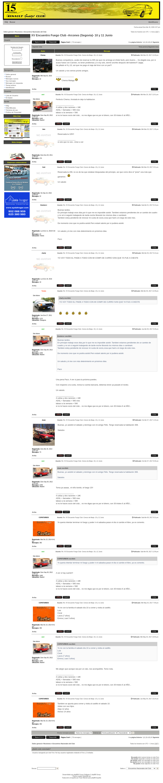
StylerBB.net (87, 776)
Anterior (139, 42)
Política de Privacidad (13, 112)
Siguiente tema (153, 47)
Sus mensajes (11, 81)
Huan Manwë (83, 778)
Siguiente (156, 42)
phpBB (76, 774)
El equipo (9, 98)
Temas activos (11, 85)
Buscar (12, 22)
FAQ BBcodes (11, 108)
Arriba (34, 89)
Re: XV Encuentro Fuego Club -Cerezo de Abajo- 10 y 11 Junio (81, 55)
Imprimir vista (37, 47)
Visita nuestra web (17, 138)
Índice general (8, 32)
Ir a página (132, 42)
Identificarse (153, 22)
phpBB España (96, 778)
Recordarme (17, 59)
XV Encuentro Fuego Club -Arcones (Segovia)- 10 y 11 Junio (71, 35)
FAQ (6, 22)
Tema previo (143, 47)
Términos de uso (12, 110)
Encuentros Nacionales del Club (35, 32)
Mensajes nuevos (12, 79)
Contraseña (17, 53)
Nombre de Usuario (17, 47)
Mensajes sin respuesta (14, 83)
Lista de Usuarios (12, 95)
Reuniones (18, 32)
